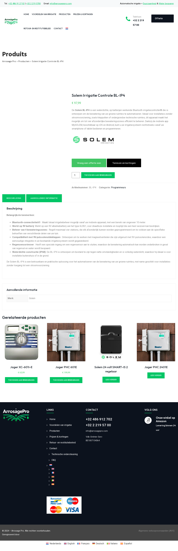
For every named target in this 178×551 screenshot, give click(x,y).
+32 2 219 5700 (33, 3)
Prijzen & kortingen (83, 14)
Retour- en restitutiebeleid (37, 28)
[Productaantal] (76, 175)
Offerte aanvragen (160, 20)
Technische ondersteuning (65, 454)
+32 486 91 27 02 (16, 3)
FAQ (54, 460)
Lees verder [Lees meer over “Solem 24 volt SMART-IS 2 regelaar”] (111, 380)
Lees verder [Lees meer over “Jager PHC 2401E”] (155, 375)
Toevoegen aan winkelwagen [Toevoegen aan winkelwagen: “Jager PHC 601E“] (66, 380)
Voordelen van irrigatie (44, 14)
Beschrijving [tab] (14, 198)
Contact (58, 28)
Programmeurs (118, 187)
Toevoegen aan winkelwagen (98, 175)
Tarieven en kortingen (124, 162)
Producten (64, 14)
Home (26, 14)
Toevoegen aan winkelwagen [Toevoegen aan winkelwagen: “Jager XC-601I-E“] (21, 380)
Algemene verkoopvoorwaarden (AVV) (156, 530)
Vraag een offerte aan (89, 162)
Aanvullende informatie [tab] (44, 198)
